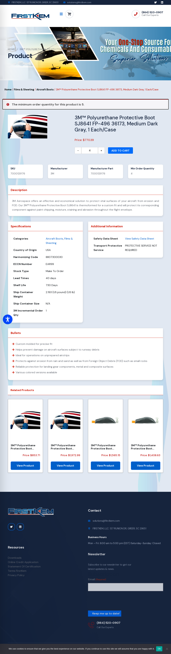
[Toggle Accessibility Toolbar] (8, 319)
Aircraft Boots (45, 89)
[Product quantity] (89, 150)
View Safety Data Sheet (139, 238)
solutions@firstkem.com (79, 2)
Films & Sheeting (24, 89)
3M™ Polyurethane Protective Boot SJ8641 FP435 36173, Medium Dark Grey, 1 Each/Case (104, 447)
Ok (159, 648)
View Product (25, 465)
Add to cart (120, 150)
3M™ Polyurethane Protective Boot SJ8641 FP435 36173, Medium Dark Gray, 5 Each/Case (144, 447)
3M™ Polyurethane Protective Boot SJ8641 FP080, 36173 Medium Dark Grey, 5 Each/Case (24, 447)
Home (12, 49)
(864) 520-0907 (152, 12)
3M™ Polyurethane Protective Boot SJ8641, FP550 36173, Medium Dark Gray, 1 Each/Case (65, 447)
